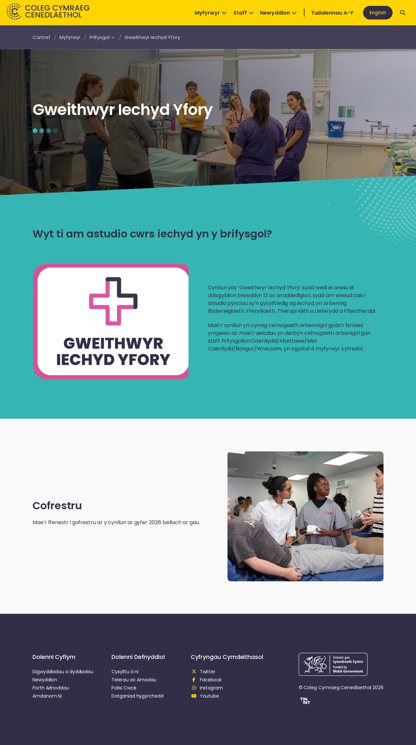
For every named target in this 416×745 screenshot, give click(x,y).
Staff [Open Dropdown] (243, 13)
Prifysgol (102, 37)
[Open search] (403, 12)
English (378, 12)
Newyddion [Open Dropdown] (278, 13)
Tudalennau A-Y (332, 13)
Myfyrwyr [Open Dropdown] (211, 13)
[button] (304, 702)
